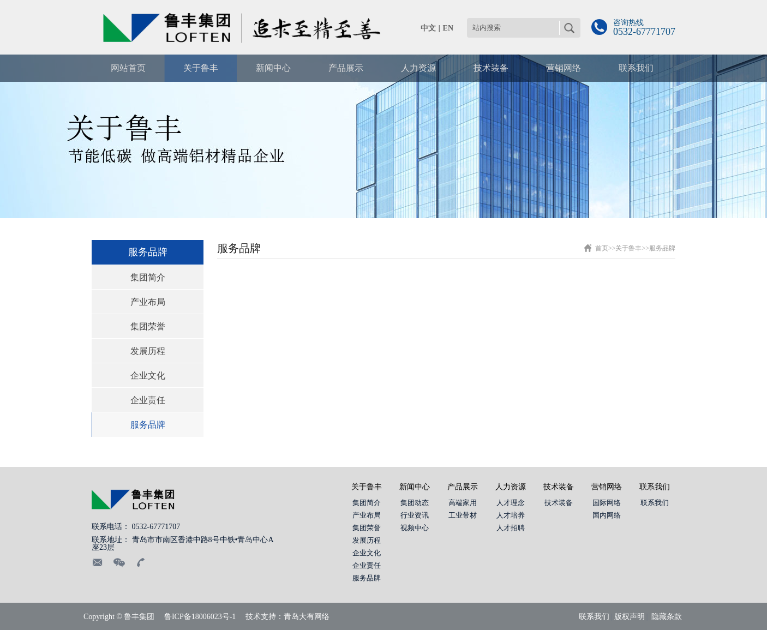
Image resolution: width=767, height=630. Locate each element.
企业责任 (147, 400)
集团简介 (147, 277)
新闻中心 (414, 487)
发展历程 (147, 351)
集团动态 (414, 503)
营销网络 (606, 487)
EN (448, 28)
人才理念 (510, 503)
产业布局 (147, 302)
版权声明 (629, 617)
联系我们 (654, 487)
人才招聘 (510, 528)
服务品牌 (147, 424)
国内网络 (606, 515)
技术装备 (558, 487)
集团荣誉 (147, 326)
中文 (428, 28)
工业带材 (462, 515)
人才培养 (510, 515)
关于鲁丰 (628, 248)
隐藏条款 (666, 617)
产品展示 (462, 487)
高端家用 (462, 503)
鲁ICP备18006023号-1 (200, 617)
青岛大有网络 (306, 617)
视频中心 (414, 528)
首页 (601, 248)
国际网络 (606, 503)
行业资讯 (414, 515)
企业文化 (147, 375)
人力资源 (510, 487)
